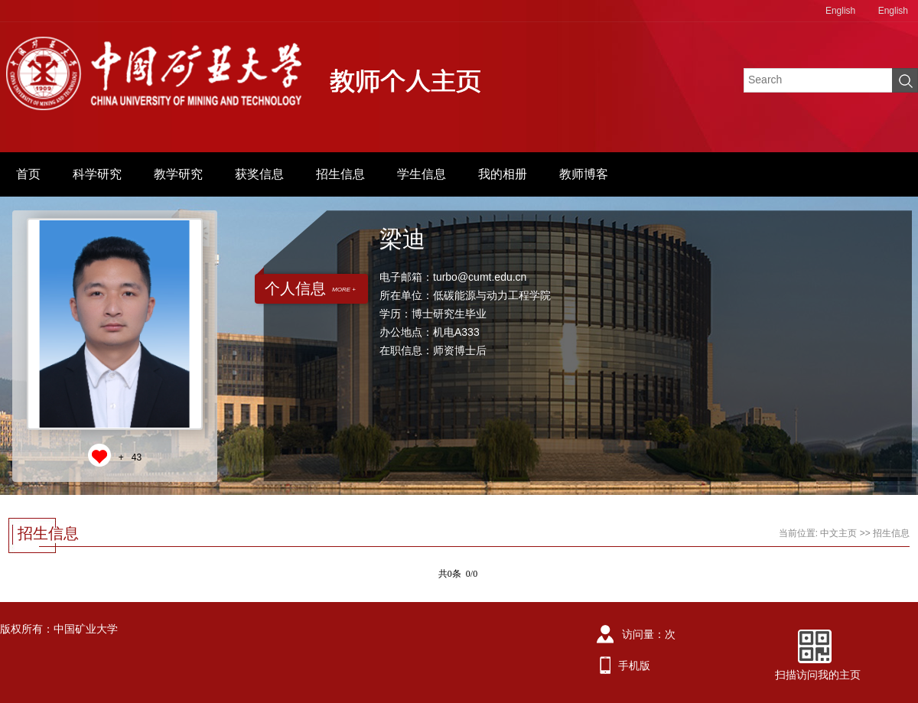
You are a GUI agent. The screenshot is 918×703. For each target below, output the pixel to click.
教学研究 (178, 174)
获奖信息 (259, 174)
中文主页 (838, 533)
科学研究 (97, 174)
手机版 (634, 665)
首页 (28, 174)
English (840, 10)
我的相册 (502, 174)
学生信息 (421, 174)
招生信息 (340, 174)
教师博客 (583, 174)
